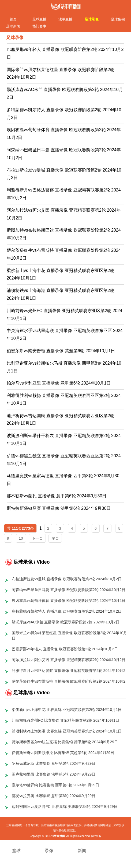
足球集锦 (118, 19)
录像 (49, 847)
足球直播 (39, 19)
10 (21, 538)
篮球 (16, 847)
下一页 (37, 538)
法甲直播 (65, 19)
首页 (13, 19)
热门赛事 (39, 26)
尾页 (55, 538)
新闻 (82, 847)
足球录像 (92, 19)
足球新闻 (13, 26)
